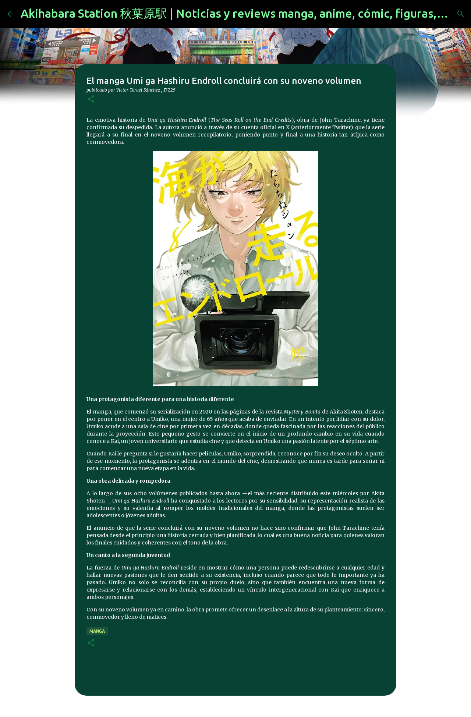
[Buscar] (460, 14)
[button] (90, 99)
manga (97, 631)
